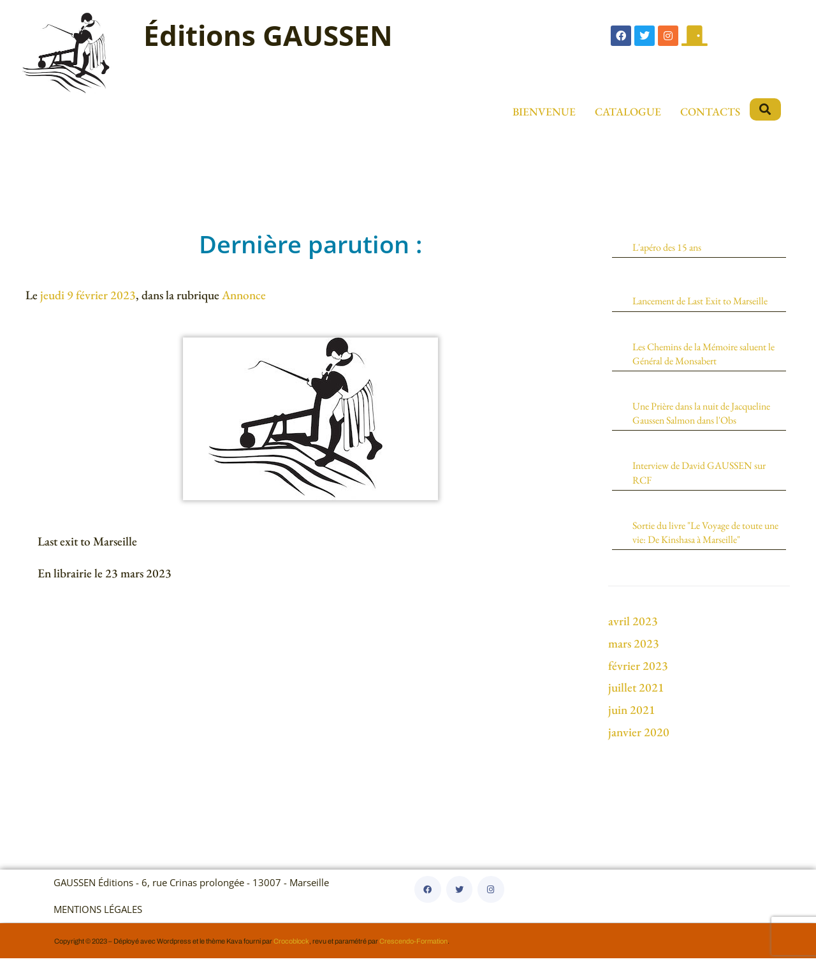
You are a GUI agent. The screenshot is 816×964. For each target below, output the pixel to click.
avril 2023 (633, 627)
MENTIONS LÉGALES (98, 915)
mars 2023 (633, 649)
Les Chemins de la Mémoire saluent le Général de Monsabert (705, 354)
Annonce (244, 295)
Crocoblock (291, 947)
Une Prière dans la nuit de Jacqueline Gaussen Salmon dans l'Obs (707, 415)
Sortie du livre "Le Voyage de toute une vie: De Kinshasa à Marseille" (701, 537)
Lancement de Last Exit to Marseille (705, 300)
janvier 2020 (638, 738)
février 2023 (638, 671)
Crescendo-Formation (413, 947)
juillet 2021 (636, 693)
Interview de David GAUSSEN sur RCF (703, 476)
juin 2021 (631, 715)
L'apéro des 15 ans (669, 247)
